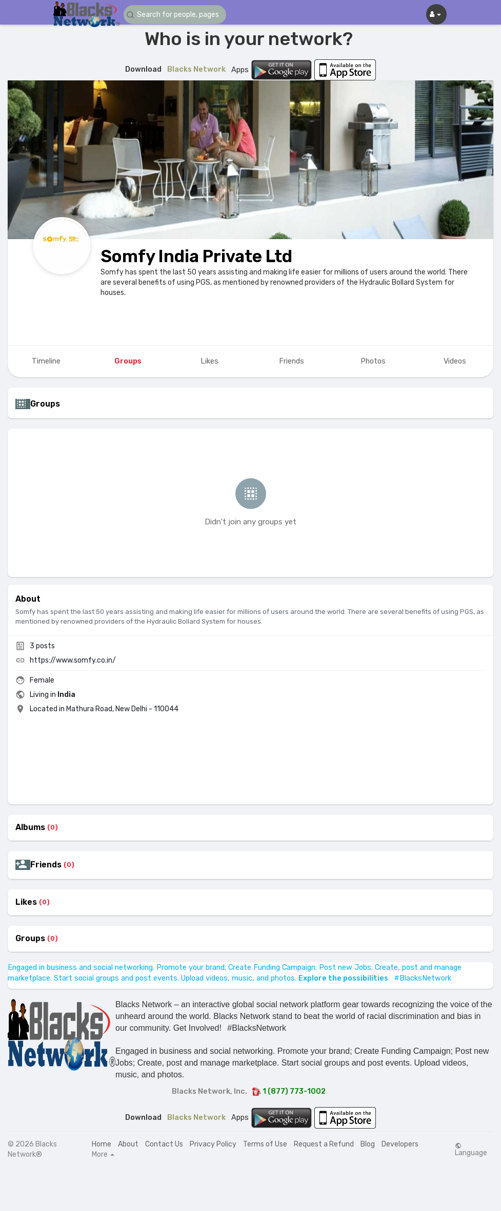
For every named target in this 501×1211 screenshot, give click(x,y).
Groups (30, 938)
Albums (30, 827)
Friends (46, 865)
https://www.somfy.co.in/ (73, 660)
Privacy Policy (213, 1144)
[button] (175, 14)
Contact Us (164, 1144)
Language (471, 1149)
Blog (367, 1144)
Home (101, 1144)
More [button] (103, 1154)
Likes (26, 902)
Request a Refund (324, 1144)
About (128, 1144)
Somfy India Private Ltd (196, 256)
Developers (400, 1144)
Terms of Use (265, 1144)
